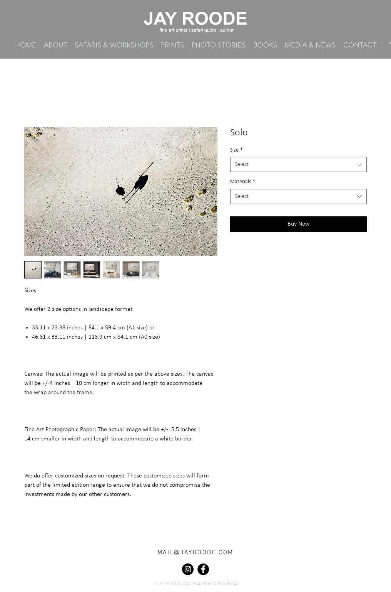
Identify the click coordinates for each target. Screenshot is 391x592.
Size (236, 150)
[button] (172, 45)
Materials (242, 182)
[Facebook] (203, 569)
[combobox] (298, 164)
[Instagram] (188, 569)
